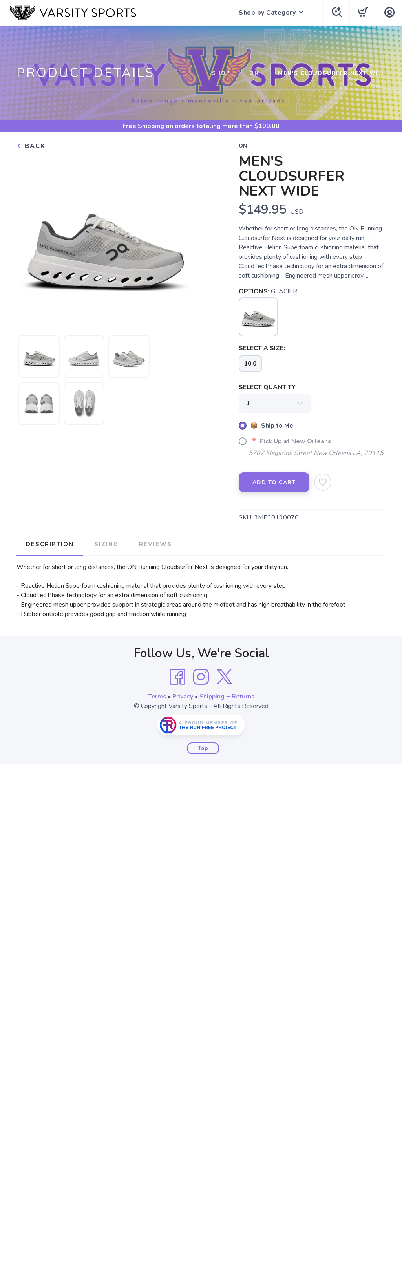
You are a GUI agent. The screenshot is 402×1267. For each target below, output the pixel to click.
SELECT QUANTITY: (268, 387)
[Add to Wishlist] (322, 482)
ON (254, 73)
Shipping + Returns (226, 696)
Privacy (182, 696)
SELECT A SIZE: (262, 348)
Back (31, 146)
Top (203, 748)
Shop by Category (267, 12)
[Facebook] (177, 677)
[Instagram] (201, 677)
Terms (157, 696)
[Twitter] (224, 677)
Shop (221, 73)
